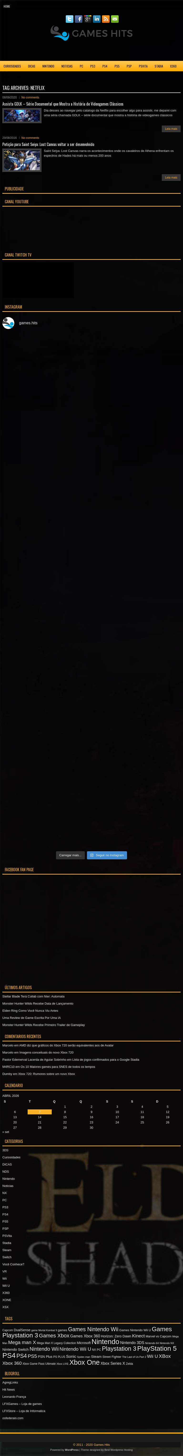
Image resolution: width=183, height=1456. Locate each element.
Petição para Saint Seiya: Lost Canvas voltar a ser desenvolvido (48, 144)
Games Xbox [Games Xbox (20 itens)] (54, 1336)
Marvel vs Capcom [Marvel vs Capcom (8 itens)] (158, 1336)
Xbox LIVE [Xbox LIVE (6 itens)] (62, 1363)
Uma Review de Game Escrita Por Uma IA (31, 1018)
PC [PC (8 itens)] (99, 1349)
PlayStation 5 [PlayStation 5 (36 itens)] (157, 1348)
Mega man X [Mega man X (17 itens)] (22, 1342)
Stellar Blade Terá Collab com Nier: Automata (33, 996)
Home (7, 6)
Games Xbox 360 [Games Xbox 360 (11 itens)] (85, 1336)
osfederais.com (12, 1418)
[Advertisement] (91, 51)
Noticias (67, 66)
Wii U (6, 1285)
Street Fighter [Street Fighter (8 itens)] (111, 1357)
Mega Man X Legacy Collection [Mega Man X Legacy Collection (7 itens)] (56, 1343)
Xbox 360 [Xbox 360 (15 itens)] (12, 1363)
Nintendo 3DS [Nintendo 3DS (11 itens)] (132, 1342)
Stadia (159, 66)
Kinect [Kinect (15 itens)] (138, 1335)
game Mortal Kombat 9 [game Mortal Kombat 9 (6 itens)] (44, 1330)
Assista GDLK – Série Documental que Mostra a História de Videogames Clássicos (62, 104)
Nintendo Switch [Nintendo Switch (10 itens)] (15, 1349)
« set (5, 1132)
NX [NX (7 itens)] (94, 1349)
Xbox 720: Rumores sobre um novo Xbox (46, 1074)
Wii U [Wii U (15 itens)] (152, 1356)
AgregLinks (10, 1382)
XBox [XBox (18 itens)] (165, 1356)
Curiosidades (12, 66)
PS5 (117, 66)
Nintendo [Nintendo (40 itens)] (105, 1341)
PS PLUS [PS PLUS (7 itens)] (59, 1357)
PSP (129, 66)
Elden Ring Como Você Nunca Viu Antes (30, 1010)
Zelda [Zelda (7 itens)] (129, 1363)
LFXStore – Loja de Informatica (23, 1411)
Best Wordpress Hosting (119, 1449)
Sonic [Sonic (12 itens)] (71, 1356)
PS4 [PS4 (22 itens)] (21, 1356)
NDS (5, 1171)
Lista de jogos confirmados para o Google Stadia (105, 1059)
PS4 (104, 66)
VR (4, 1271)
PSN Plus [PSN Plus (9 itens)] (45, 1357)
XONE (7, 76)
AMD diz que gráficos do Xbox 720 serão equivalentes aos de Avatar (66, 1045)
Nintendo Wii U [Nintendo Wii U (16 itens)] (75, 1349)
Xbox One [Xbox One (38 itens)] (84, 1362)
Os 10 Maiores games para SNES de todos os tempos (58, 1067)
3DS (5, 1150)
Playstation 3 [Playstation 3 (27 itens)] (119, 1348)
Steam (6, 1250)
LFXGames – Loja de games (22, 1404)
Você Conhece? (13, 1264)
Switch (6, 1257)
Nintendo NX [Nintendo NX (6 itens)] (167, 1343)
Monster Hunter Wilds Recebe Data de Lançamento (37, 1003)
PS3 (92, 66)
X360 (173, 66)
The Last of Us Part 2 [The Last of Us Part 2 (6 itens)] (134, 1356)
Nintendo (48, 66)
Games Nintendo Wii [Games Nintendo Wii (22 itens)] (93, 1329)
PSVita (143, 66)
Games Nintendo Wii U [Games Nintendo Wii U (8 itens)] (135, 1330)
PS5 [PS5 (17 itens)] (32, 1356)
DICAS (31, 66)
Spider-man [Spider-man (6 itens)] (83, 1356)
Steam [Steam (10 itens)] (96, 1356)
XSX (19, 76)
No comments (30, 97)
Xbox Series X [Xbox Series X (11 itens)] (113, 1363)
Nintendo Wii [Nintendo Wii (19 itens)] (44, 1349)
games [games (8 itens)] (62, 1330)
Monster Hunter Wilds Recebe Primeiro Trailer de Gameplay (43, 1025)
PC (81, 66)
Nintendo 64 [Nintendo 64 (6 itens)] (152, 1343)
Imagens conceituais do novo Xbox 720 (47, 1052)
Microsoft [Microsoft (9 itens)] (84, 1343)
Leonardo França (14, 1396)
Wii (4, 1278)
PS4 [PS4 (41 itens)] (8, 1355)
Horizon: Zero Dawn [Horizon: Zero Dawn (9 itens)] (116, 1336)
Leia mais (171, 129)
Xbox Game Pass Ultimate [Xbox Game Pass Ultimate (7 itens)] (39, 1363)
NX (4, 1193)
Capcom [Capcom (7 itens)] (7, 1330)
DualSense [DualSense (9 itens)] (22, 1330)
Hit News (8, 1389)
